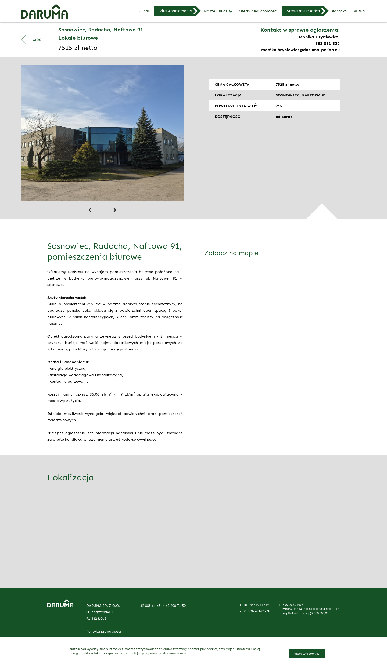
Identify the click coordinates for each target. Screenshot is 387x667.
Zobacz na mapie (231, 253)
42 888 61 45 (150, 606)
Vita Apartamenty (175, 10)
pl (356, 11)
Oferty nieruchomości (258, 11)
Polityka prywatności (103, 631)
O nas (144, 11)
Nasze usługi (215, 11)
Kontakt (339, 11)
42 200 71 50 (176, 606)
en (363, 11)
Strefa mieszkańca (303, 10)
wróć (37, 39)
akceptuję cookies (306, 653)
